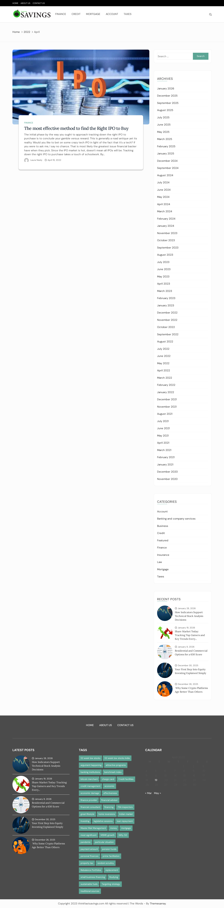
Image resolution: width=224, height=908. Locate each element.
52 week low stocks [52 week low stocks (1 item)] (90, 758)
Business (162, 526)
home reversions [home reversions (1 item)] (106, 814)
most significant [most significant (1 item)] (88, 835)
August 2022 (165, 341)
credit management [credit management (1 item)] (90, 786)
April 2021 (163, 442)
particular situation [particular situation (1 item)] (104, 842)
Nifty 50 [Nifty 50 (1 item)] (123, 835)
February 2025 (166, 146)
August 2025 (165, 110)
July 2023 (163, 262)
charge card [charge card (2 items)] (108, 779)
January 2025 (165, 153)
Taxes (127, 14)
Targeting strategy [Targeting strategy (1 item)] (111, 884)
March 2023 (164, 291)
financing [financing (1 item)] (109, 807)
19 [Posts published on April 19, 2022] (156, 780)
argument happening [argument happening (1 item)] (91, 765)
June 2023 (163, 269)
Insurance (163, 555)
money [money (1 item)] (113, 828)
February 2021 (166, 457)
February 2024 (166, 218)
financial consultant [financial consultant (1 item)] (90, 807)
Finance (60, 14)
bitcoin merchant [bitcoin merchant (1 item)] (89, 779)
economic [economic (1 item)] (109, 786)
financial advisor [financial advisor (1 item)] (109, 800)
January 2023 (165, 305)
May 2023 (163, 276)
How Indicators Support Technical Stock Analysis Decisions (189, 616)
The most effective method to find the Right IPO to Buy (76, 128)
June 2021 (163, 428)
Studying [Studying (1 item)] (113, 877)
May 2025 (163, 132)
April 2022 (163, 370)
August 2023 (165, 254)
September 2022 (167, 334)
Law (159, 562)
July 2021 (163, 421)
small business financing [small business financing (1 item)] (93, 877)
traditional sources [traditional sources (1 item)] (90, 891)
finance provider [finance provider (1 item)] (89, 800)
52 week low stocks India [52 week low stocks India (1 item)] (117, 758)
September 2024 (167, 168)
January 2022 (165, 392)
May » (157, 793)
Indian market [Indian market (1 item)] (126, 814)
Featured (162, 540)
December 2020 (167, 471)
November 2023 (167, 233)
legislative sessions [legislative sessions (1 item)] (103, 821)
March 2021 (164, 450)
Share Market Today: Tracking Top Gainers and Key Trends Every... (190, 635)
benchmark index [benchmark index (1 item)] (113, 772)
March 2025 (164, 139)
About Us (25, 3)
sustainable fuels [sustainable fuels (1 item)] (89, 884)
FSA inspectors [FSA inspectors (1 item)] (125, 807)
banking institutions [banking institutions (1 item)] (90, 772)
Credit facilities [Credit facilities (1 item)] (125, 779)
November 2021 (167, 406)
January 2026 (165, 88)
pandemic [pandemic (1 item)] (86, 842)
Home (15, 3)
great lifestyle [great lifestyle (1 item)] (87, 814)
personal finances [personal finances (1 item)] (89, 856)
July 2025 (163, 117)
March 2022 (164, 377)
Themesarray (158, 903)
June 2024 (163, 189)
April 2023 (163, 283)
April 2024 (163, 204)
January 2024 (165, 226)
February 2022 (166, 385)
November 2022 (167, 320)
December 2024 (167, 161)
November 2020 (167, 479)
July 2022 (163, 349)
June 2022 (163, 356)
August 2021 (164, 414)
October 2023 (166, 240)
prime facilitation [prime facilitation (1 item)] (111, 856)
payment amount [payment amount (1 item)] (89, 849)
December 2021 (167, 399)
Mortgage (93, 14)
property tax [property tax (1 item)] (87, 863)
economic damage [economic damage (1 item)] (90, 793)
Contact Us (39, 3)
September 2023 (167, 247)
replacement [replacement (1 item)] (111, 870)
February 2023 (166, 298)
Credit (76, 14)
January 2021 (165, 464)
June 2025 (163, 124)
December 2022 (167, 312)
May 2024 (163, 197)
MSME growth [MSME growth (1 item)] (107, 835)
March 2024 (164, 211)
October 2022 (166, 327)
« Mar (148, 793)
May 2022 (163, 363)
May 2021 (163, 435)
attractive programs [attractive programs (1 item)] (116, 765)
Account (112, 14)
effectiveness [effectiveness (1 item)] (110, 793)
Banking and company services (176, 518)
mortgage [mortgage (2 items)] (126, 828)
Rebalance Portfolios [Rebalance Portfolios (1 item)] (91, 870)
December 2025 (167, 95)
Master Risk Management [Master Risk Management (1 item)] (93, 828)
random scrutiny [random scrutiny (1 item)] (105, 863)
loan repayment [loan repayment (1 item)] (125, 821)
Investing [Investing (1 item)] (85, 821)
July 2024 (163, 182)
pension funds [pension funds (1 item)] (109, 849)
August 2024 (165, 175)
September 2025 (167, 103)
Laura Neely (36, 160)
